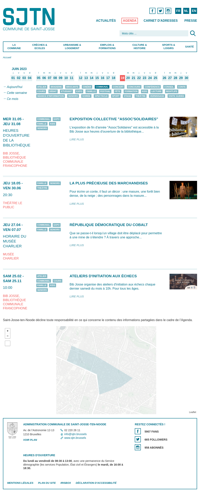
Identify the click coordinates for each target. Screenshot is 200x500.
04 (29, 78)
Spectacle (101, 96)
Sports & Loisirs (168, 46)
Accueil (7, 57)
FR (178, 11)
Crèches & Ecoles (39, 46)
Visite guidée (176, 96)
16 (102, 78)
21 (133, 78)
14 (91, 78)
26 (164, 78)
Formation (131, 91)
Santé (189, 46)
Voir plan (30, 439)
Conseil (169, 87)
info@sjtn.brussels (75, 434)
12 (80, 78)
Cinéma (87, 87)
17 (108, 78)
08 (55, 78)
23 (144, 78)
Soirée (86, 96)
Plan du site (47, 482)
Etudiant (66, 91)
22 (139, 78)
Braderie (56, 87)
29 (181, 78)
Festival (105, 91)
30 (186, 78)
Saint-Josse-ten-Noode (29, 19)
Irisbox (66, 482)
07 (49, 78)
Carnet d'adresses (161, 20)
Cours (41, 91)
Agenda (129, 20)
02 (19, 78)
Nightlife (171, 91)
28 (175, 78)
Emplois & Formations (107, 46)
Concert (118, 87)
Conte (182, 87)
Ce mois (12, 99)
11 (71, 78)
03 (24, 78)
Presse (190, 20)
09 (60, 78)
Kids (144, 91)
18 (113, 78)
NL (186, 11)
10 (66, 78)
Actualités (106, 20)
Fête (117, 91)
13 (86, 78)
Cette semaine (17, 93)
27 (170, 78)
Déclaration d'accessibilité (96, 482)
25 (155, 78)
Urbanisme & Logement (72, 46)
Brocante (72, 87)
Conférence (152, 87)
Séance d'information (50, 96)
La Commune (14, 46)
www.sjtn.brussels (75, 437)
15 (97, 78)
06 (44, 78)
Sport (116, 96)
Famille (91, 91)
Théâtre (141, 96)
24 (150, 78)
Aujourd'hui (14, 87)
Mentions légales (20, 482)
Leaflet (192, 412)
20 (128, 78)
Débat (53, 91)
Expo (79, 91)
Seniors (73, 96)
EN (194, 11)
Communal (102, 87)
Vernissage (157, 96)
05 (38, 78)
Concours (134, 87)
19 (122, 78)
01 (13, 78)
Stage (127, 96)
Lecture (156, 91)
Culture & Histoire (139, 46)
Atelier (41, 87)
